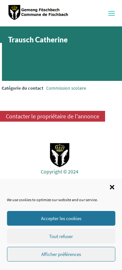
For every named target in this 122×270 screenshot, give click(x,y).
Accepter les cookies (61, 218)
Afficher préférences (61, 254)
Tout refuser (61, 236)
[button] (112, 187)
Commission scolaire (66, 88)
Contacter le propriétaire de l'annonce (52, 116)
